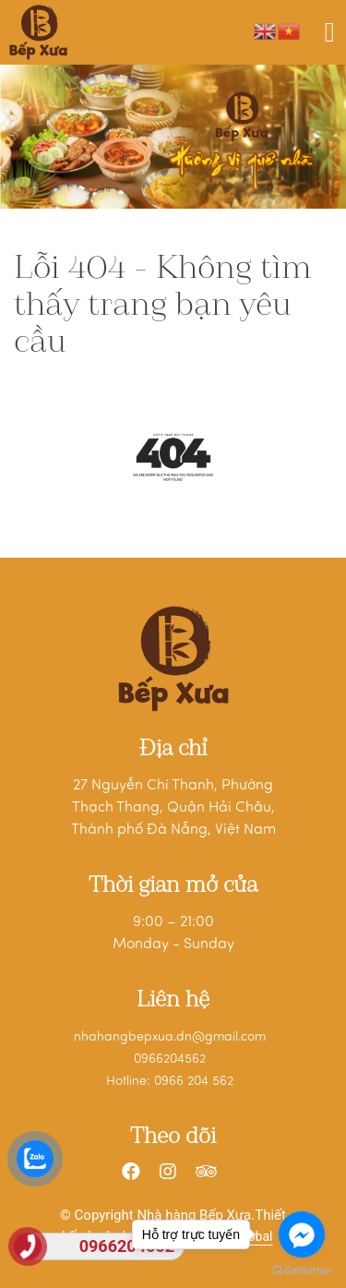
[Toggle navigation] (330, 32)
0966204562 (170, 1059)
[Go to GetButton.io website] (301, 1269)
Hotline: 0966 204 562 (169, 1082)
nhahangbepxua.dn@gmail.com (170, 1037)
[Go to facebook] (302, 1234)
